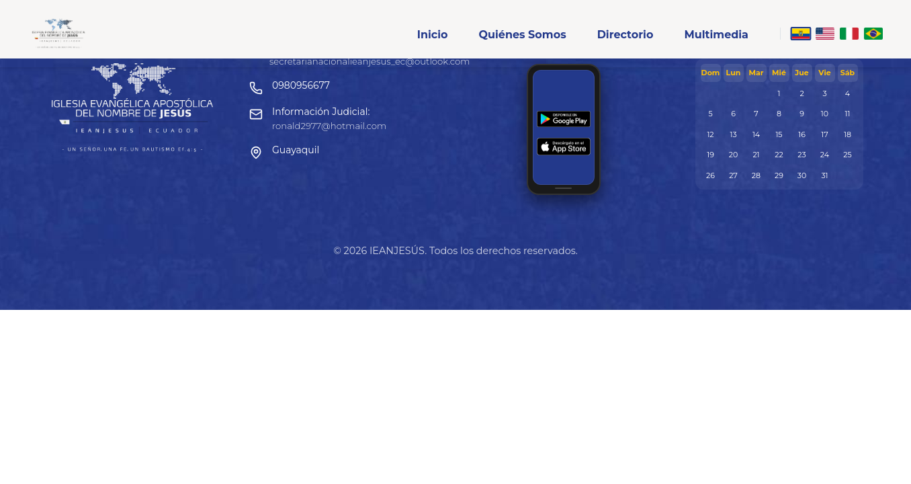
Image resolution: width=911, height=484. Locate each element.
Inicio (432, 34)
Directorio (625, 34)
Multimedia (716, 34)
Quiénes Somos (522, 34)
